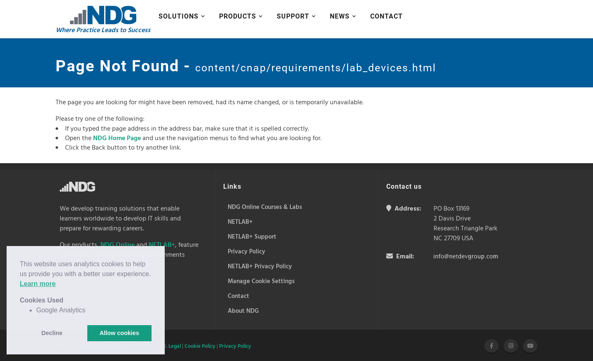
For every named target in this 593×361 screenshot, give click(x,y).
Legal (174, 346)
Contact (386, 16)
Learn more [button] (38, 283)
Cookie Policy (199, 346)
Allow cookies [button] (119, 333)
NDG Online (117, 245)
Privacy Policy (235, 346)
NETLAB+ (162, 245)
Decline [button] (52, 333)
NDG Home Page (117, 138)
